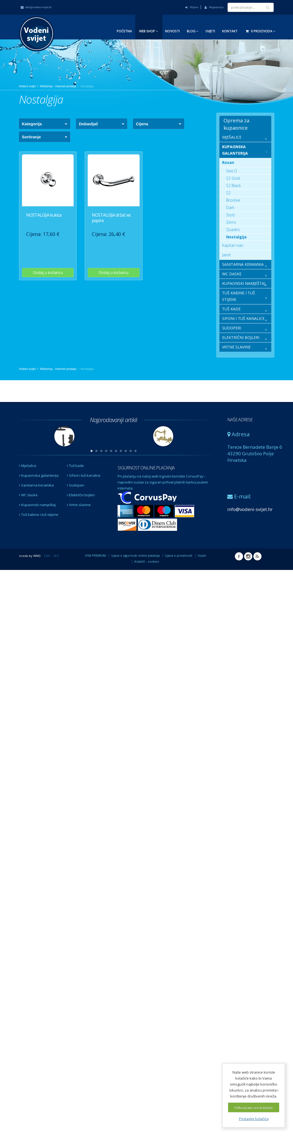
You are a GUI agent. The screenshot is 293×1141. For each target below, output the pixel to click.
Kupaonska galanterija (39, 475)
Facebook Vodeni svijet (239, 556)
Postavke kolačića (254, 1118)
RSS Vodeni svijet (257, 556)
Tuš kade (75, 465)
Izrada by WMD (30, 556)
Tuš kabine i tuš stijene (38, 514)
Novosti (172, 31)
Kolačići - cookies (146, 561)
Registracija (213, 7)
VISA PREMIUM (95, 555)
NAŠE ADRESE (240, 420)
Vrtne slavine (79, 504)
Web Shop (148, 31)
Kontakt (230, 31)
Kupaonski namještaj (37, 504)
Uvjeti (210, 31)
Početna (124, 31)
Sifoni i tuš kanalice (83, 475)
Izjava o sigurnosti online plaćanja (135, 555)
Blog (193, 31)
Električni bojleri (81, 494)
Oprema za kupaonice (236, 124)
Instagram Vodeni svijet (248, 556)
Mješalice (27, 465)
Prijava (192, 7)
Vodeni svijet (27, 86)
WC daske (28, 494)
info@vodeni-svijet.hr (36, 7)
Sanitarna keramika (36, 485)
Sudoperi (75, 485)
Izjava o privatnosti (178, 555)
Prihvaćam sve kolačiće (254, 1107)
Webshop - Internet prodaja (58, 86)
